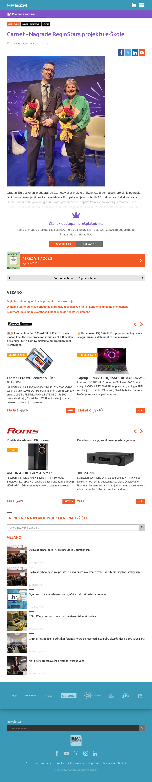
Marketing (109, 763)
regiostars (35, 24)
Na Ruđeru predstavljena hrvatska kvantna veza (56, 660)
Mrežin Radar (14, 24)
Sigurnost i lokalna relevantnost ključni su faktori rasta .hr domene (48, 312)
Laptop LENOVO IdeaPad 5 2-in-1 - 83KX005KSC (32, 380)
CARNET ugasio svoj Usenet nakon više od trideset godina (62, 616)
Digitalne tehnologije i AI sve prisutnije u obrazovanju (40, 301)
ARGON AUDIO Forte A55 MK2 (29, 473)
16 (24, 628)
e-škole (46, 24)
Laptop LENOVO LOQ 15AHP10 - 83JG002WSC (111, 378)
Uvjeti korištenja (43, 763)
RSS (27, 763)
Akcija (68, 501)
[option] (41, 372)
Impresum (94, 763)
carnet (25, 24)
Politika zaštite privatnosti (70, 763)
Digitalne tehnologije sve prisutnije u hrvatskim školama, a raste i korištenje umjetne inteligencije (67, 306)
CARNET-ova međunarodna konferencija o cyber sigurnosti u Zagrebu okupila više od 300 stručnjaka (87, 638)
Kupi (70, 410)
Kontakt (122, 763)
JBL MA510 (85, 473)
